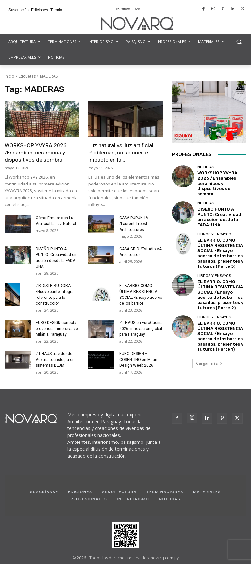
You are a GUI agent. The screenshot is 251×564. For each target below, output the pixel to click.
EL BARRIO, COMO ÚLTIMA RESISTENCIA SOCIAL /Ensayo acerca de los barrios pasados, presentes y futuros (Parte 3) (220, 237)
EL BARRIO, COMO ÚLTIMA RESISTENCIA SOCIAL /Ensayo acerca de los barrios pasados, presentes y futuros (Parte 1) (220, 310)
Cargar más (209, 334)
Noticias (205, 169)
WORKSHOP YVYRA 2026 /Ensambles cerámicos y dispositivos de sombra (36, 152)
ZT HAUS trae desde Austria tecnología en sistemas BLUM (55, 359)
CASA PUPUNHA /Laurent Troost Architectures (133, 224)
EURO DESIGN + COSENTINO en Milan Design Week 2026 (138, 359)
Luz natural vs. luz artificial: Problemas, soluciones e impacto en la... (121, 152)
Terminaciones (164, 492)
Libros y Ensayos (214, 221)
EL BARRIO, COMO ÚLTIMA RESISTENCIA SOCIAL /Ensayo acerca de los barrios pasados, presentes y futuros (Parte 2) (220, 274)
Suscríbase (44, 492)
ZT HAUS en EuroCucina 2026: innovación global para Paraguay (141, 328)
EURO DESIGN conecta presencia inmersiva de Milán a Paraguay (57, 328)
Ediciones (80, 492)
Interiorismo (133, 499)
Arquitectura (119, 492)
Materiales (207, 492)
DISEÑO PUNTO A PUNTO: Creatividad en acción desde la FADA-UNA (220, 206)
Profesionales (89, 499)
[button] (238, 42)
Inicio (9, 76)
